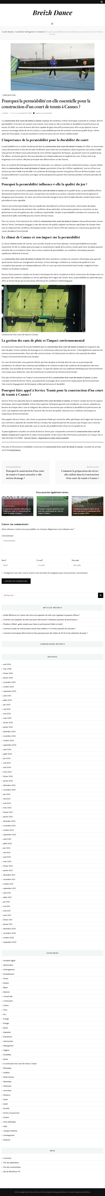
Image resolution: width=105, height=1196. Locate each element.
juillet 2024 (7, 754)
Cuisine (6, 1005)
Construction (9, 95)
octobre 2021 (8, 884)
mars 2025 (7, 718)
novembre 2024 (9, 736)
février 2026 (8, 673)
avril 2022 (7, 857)
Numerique (7, 1081)
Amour (5, 978)
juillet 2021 (7, 897)
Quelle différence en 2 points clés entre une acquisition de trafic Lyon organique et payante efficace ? (41, 615)
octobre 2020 (8, 938)
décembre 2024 (9, 731)
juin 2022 (6, 848)
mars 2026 (7, 669)
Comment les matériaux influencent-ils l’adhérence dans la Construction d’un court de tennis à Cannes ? (17, 511)
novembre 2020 (9, 933)
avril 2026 (7, 664)
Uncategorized (8, 1135)
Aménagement (9, 969)
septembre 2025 (9, 691)
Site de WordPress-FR (11, 1172)
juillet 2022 (7, 843)
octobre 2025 (8, 687)
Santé (5, 1099)
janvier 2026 (8, 678)
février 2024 (8, 776)
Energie (6, 1019)
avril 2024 (7, 767)
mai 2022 (6, 852)
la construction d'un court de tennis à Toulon (20, 1064)
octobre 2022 (8, 830)
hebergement (8, 1046)
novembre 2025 (9, 682)
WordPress (86, 1192)
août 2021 (7, 893)
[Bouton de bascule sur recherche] (102, 2)
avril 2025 (7, 714)
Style (5, 1126)
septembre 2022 (9, 835)
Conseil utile (8, 996)
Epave (5, 1028)
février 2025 (8, 723)
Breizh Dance (52, 12)
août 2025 (7, 696)
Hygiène (6, 1050)
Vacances (6, 1140)
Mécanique (7, 1068)
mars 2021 (7, 915)
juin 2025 (6, 705)
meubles (6, 1073)
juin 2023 (6, 794)
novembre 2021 (9, 879)
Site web (75, 560)
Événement (7, 1037)
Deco (5, 1010)
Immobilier (7, 1055)
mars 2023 (7, 808)
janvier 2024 (8, 781)
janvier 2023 (8, 817)
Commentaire (7, 536)
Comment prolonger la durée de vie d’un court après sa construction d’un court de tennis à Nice (86, 511)
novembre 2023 (9, 790)
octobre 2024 (8, 740)
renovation (7, 1090)
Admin (6, 113)
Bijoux (5, 987)
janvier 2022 (8, 870)
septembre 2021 (9, 888)
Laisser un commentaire (44, 113)
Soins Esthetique (9, 1122)
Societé (6, 1117)
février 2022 (8, 866)
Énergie (6, 1023)
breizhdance (15, 450)
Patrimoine (7, 1086)
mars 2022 (7, 861)
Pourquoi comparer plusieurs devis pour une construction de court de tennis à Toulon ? (51, 511)
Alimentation (8, 965)
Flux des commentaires (12, 1167)
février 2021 (7, 920)
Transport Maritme (10, 1131)
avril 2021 (6, 911)
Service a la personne (11, 1113)
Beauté (6, 983)
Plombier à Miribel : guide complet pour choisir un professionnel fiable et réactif (33, 624)
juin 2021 (6, 902)
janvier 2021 (7, 924)
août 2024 (7, 749)
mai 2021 (6, 906)
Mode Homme (8, 1077)
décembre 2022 (9, 821)
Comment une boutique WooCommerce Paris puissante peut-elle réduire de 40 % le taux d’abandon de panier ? (45, 633)
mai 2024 (6, 763)
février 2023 (8, 812)
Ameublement (8, 974)
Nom (4, 560)
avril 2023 (7, 803)
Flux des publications (11, 1163)
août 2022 (7, 839)
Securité (6, 1108)
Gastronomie (8, 1041)
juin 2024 (6, 758)
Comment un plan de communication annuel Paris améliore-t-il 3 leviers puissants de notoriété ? (39, 629)
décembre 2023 (9, 785)
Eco (4, 1014)
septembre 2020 (9, 942)
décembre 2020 (9, 929)
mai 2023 (6, 799)
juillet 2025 (7, 700)
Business (6, 992)
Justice (5, 1059)
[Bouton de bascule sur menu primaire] (52, 24)
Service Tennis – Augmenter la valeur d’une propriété (46, 438)
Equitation (7, 1032)
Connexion (7, 1158)
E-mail (40, 560)
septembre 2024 (9, 745)
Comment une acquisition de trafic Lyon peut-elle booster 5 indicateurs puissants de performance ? (40, 620)
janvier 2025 (8, 727)
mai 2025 (6, 709)
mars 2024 (7, 772)
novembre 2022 (9, 826)
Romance (6, 1095)
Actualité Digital (9, 961)
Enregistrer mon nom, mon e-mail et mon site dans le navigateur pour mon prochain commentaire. (46, 573)
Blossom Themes (68, 1192)
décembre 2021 (9, 875)
